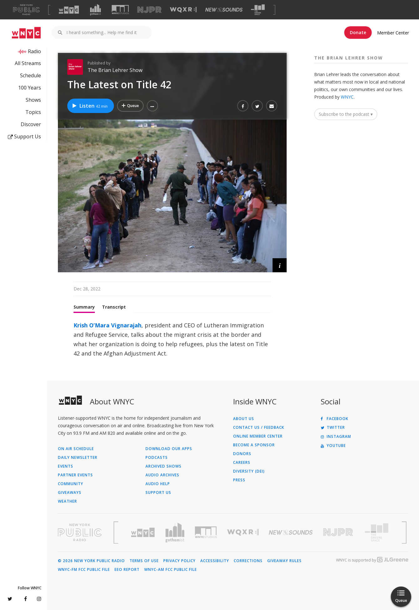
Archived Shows (163, 466)
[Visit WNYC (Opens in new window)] (69, 10)
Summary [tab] (84, 307)
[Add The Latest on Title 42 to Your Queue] (130, 106)
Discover (31, 124)
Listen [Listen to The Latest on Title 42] (90, 105)
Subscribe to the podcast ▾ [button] (346, 114)
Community (70, 484)
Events (65, 466)
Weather (67, 501)
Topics (33, 112)
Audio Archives (162, 475)
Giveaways (69, 493)
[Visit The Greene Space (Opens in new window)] (258, 9)
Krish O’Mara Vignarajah (107, 325)
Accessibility (214, 561)
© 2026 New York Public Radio (91, 561)
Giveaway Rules (284, 561)
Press (239, 480)
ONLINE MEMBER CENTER (258, 436)
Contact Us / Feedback (258, 427)
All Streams (28, 63)
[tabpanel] (172, 339)
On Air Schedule (76, 449)
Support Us (24, 136)
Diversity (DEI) (249, 471)
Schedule (30, 75)
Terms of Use (144, 561)
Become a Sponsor (254, 445)
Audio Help (158, 484)
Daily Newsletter (77, 457)
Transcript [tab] (114, 307)
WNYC (347, 97)
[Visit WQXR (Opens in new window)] (183, 10)
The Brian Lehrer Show (115, 70)
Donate (358, 32)
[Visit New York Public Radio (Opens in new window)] (80, 532)
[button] (152, 105)
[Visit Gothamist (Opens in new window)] (95, 9)
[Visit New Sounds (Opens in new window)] (224, 10)
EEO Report (127, 570)
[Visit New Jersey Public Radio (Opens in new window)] (339, 532)
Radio (34, 51)
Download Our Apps (169, 449)
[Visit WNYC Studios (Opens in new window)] (120, 9)
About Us (243, 419)
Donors (242, 454)
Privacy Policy (179, 561)
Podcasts (157, 457)
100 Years (29, 87)
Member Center (393, 33)
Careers (241, 462)
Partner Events (75, 475)
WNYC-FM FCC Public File (84, 570)
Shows (33, 99)
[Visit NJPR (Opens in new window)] (149, 10)
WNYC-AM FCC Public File (170, 570)
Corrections (248, 561)
